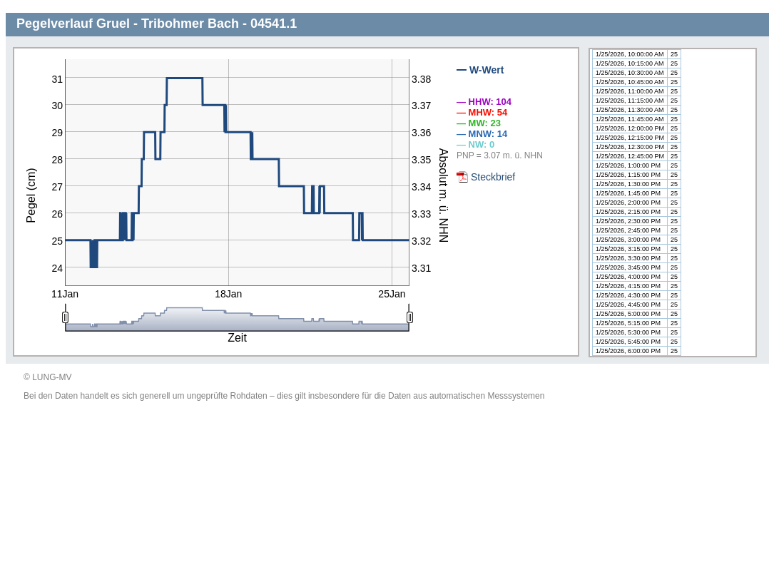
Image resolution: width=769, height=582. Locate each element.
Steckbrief (493, 177)
